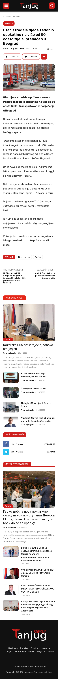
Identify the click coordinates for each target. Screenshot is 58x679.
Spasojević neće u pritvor (34, 388)
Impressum (40, 666)
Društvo (8, 339)
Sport (31, 651)
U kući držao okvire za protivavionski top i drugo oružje (44, 275)
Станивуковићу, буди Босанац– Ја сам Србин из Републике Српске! (37, 573)
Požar (38, 257)
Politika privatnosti (24, 666)
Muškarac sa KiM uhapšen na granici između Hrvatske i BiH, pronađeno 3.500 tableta (14, 278)
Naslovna (7, 16)
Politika (8, 506)
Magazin (41, 651)
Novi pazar (24, 257)
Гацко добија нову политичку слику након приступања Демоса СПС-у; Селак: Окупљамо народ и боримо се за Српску (29, 517)
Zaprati (51, 452)
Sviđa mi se (49, 444)
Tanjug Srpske (16, 48)
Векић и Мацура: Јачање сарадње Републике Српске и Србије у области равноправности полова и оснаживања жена (36, 554)
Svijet (10, 651)
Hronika (16, 16)
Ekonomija (20, 651)
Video (51, 651)
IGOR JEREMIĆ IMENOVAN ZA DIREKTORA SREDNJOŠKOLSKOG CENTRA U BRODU (37, 588)
